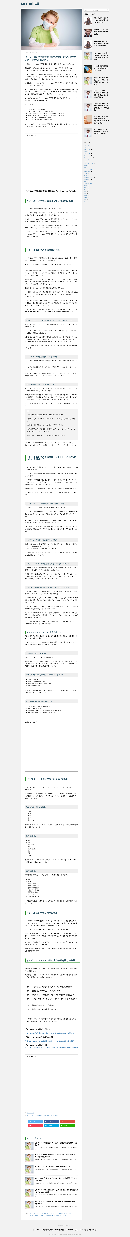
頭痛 (85, 199)
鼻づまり (86, 201)
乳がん (86, 167)
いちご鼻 (86, 145)
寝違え (86, 181)
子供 (51, 1115)
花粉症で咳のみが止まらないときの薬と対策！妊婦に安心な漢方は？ (49, 1215)
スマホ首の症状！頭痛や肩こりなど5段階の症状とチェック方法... (101, 68)
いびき (86, 147)
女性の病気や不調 (88, 177)
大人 (48, 1115)
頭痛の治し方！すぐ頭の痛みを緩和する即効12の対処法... (101, 32)
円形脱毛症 (87, 171)
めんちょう (87, 153)
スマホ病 (86, 159)
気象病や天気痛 (88, 183)
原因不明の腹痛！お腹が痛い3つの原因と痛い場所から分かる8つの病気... (101, 43)
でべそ (86, 151)
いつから (32, 1115)
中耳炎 (86, 165)
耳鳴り (86, 187)
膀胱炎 (86, 195)
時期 (54, 1115)
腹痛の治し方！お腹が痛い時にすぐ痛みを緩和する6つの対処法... (101, 20)
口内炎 (86, 173)
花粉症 (86, 197)
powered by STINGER (76, 1234)
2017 (28, 1115)
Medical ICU (30, 3)
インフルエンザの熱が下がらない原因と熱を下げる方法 (52, 1166)
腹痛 (85, 193)
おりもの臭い (87, 149)
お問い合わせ (60, 1225)
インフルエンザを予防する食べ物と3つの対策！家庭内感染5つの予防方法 (50, 1033)
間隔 (56, 1115)
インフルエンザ (30, 1113)
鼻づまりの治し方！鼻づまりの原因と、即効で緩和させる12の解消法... (101, 131)
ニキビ (86, 161)
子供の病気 (87, 179)
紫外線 (86, 185)
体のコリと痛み (88, 169)
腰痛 (85, 191)
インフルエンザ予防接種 (41, 1115)
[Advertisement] (51, 148)
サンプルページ (69, 1225)
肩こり (86, 189)
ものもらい (87, 155)
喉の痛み (86, 175)
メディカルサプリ (88, 163)
